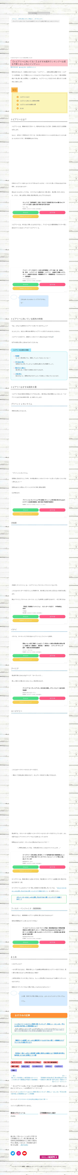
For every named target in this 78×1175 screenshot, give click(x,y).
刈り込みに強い (19, 362)
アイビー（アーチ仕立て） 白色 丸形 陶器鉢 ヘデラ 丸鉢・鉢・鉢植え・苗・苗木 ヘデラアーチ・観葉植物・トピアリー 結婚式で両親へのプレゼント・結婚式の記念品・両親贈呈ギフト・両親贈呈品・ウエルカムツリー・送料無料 (44, 273)
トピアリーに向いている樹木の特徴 (29, 100)
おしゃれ (26, 1073)
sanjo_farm (23, 67)
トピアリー (59, 1073)
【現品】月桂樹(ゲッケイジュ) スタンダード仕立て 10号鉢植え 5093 (43, 608)
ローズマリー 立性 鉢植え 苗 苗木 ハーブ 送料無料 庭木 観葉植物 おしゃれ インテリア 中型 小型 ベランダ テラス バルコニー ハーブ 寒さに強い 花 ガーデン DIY (43, 857)
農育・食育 (15, 1073)
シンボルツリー (37, 1073)
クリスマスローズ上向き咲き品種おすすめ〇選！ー (33, 1106)
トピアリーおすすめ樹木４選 (28, 104)
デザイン (48, 1073)
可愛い (14, 1077)
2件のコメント (32, 67)
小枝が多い (18, 374)
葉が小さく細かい (20, 368)
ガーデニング (38, 19)
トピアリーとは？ (25, 97)
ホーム (14, 19)
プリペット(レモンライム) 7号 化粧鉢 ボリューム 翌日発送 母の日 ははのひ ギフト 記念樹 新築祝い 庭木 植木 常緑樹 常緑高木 (44, 501)
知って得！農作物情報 (51, 1069)
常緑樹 (17, 356)
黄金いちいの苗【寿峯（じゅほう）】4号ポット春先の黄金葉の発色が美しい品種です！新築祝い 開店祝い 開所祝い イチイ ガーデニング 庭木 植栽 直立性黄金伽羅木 (44, 646)
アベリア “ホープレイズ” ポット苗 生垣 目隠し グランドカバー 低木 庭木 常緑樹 (44, 689)
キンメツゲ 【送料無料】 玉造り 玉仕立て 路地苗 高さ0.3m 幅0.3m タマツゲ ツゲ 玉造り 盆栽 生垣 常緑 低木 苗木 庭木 (44, 203)
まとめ (22, 108)
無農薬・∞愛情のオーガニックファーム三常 (32, 1173)
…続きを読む (24, 1152)
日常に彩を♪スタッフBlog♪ (25, 19)
